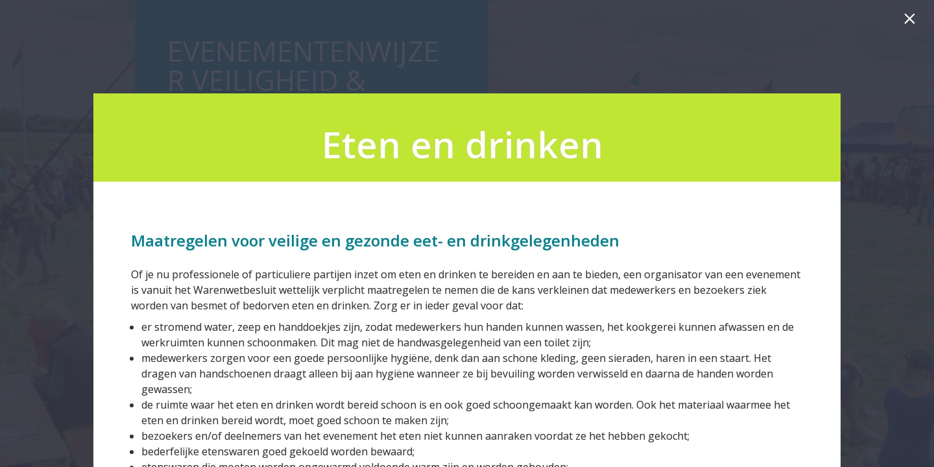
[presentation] (467, 137)
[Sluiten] (912, 21)
